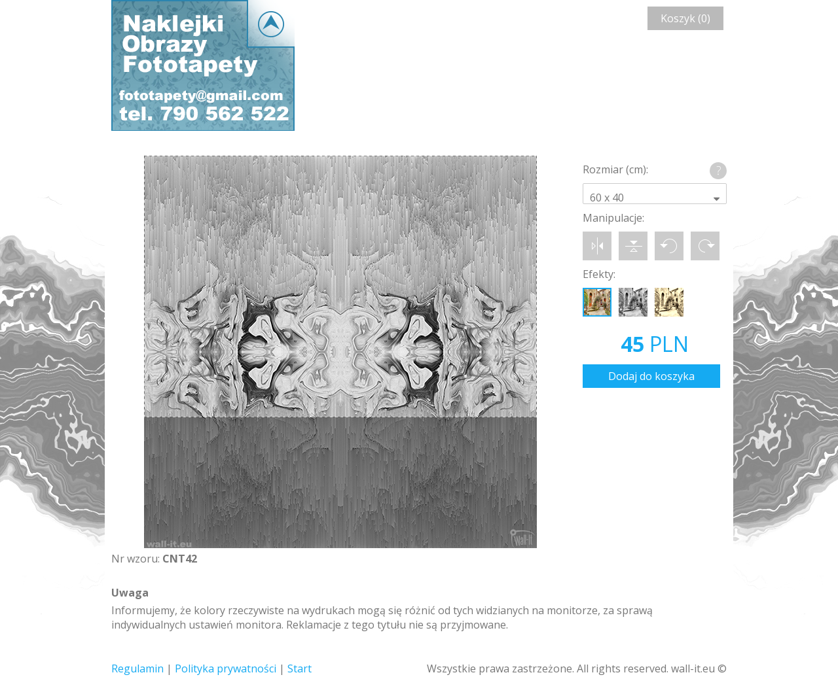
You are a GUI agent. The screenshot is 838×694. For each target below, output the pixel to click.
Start (299, 668)
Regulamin (137, 668)
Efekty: (599, 274)
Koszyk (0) (685, 18)
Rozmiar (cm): (615, 169)
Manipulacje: (613, 218)
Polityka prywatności (225, 668)
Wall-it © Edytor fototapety (203, 65)
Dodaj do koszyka (651, 376)
